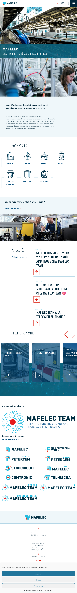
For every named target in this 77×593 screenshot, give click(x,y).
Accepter (38, 574)
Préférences (38, 586)
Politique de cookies (30, 590)
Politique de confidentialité (45, 590)
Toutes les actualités (19, 257)
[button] (66, 334)
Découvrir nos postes (11, 208)
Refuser (39, 580)
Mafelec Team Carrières (10, 439)
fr (57, 3)
